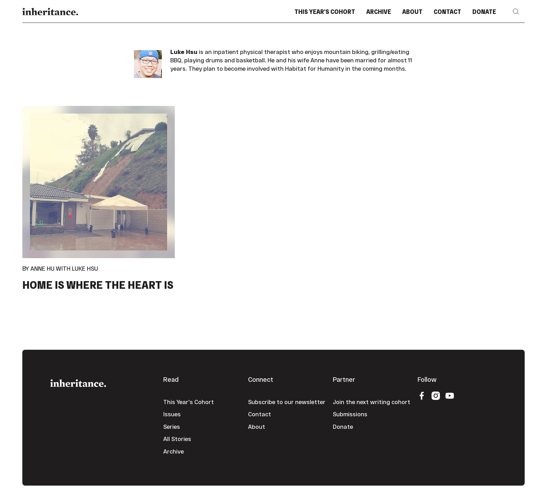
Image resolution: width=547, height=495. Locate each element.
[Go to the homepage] (78, 382)
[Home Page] (50, 12)
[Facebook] (422, 395)
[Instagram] (436, 395)
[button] (516, 12)
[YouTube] (449, 395)
